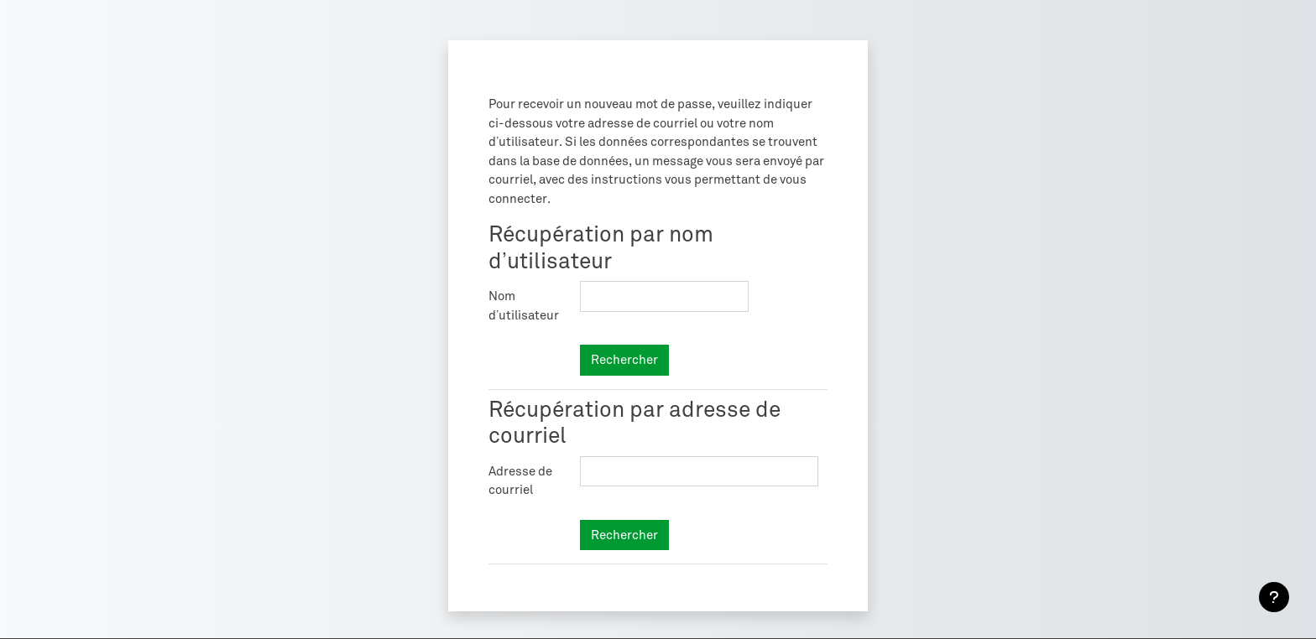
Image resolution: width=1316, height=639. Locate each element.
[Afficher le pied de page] (1274, 597)
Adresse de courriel (520, 481)
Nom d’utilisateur (523, 305)
